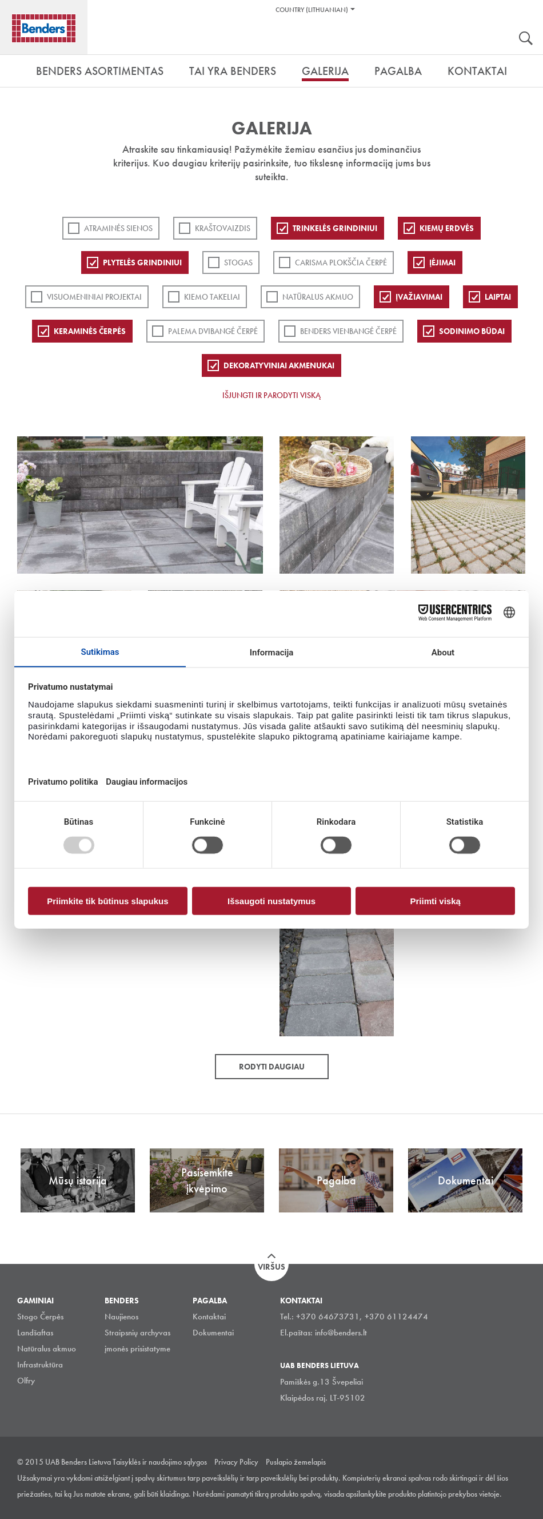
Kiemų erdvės (447, 228)
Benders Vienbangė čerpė (348, 331)
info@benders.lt (341, 1332)
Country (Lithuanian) (312, 9)
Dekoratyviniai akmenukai (278, 365)
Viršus (271, 1267)
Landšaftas (35, 1332)
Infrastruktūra (40, 1364)
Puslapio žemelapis (296, 1462)
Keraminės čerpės (90, 331)
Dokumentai (213, 1332)
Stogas (238, 262)
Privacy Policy (236, 1462)
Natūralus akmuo (317, 297)
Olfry (26, 1380)
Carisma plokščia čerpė (341, 262)
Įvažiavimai (419, 297)
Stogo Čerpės (40, 1316)
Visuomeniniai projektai (94, 297)
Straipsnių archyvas (137, 1332)
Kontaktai (209, 1316)
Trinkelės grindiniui (335, 228)
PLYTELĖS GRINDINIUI (142, 262)
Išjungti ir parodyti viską (271, 395)
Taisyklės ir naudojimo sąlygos (160, 1462)
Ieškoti (526, 39)
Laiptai (498, 297)
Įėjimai (442, 262)
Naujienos (121, 1316)
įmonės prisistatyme (137, 1348)
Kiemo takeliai (212, 297)
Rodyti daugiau (272, 1066)
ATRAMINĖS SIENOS (118, 228)
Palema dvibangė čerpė (213, 331)
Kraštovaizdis (222, 228)
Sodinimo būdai (472, 331)
